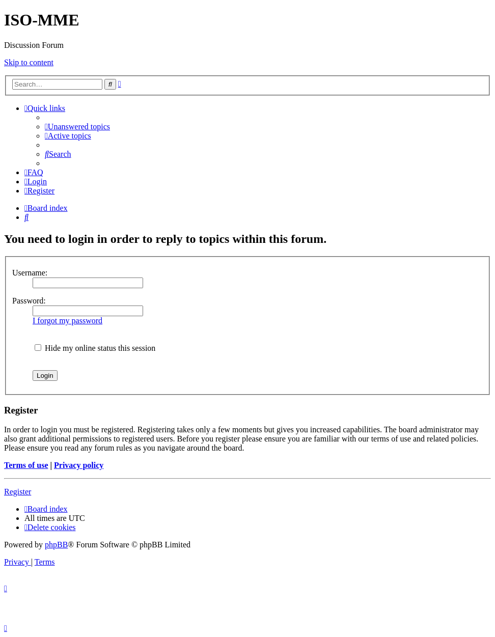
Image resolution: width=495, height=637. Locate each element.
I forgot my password (67, 320)
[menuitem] (77, 126)
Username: (29, 272)
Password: (29, 300)
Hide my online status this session (95, 348)
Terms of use (26, 465)
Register (17, 491)
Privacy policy (78, 465)
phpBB (56, 544)
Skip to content (28, 62)
